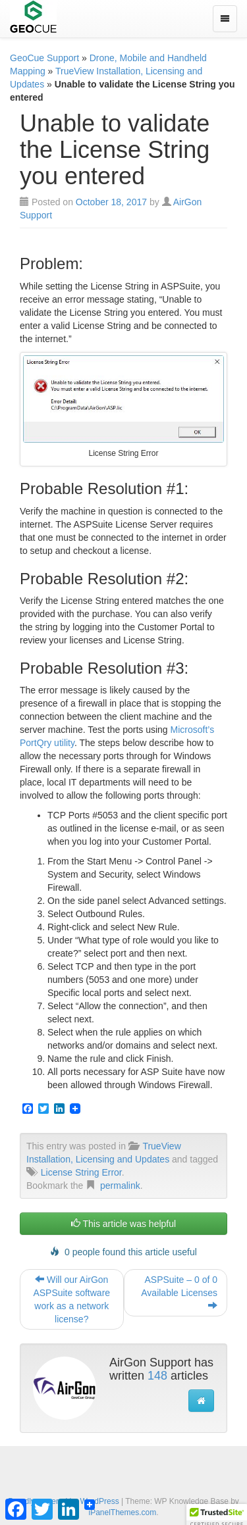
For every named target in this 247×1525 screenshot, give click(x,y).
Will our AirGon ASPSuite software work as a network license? (71, 1299)
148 (157, 1375)
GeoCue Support (44, 58)
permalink (120, 1185)
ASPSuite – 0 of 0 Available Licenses (179, 1292)
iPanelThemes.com (122, 1512)
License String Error (81, 1172)
